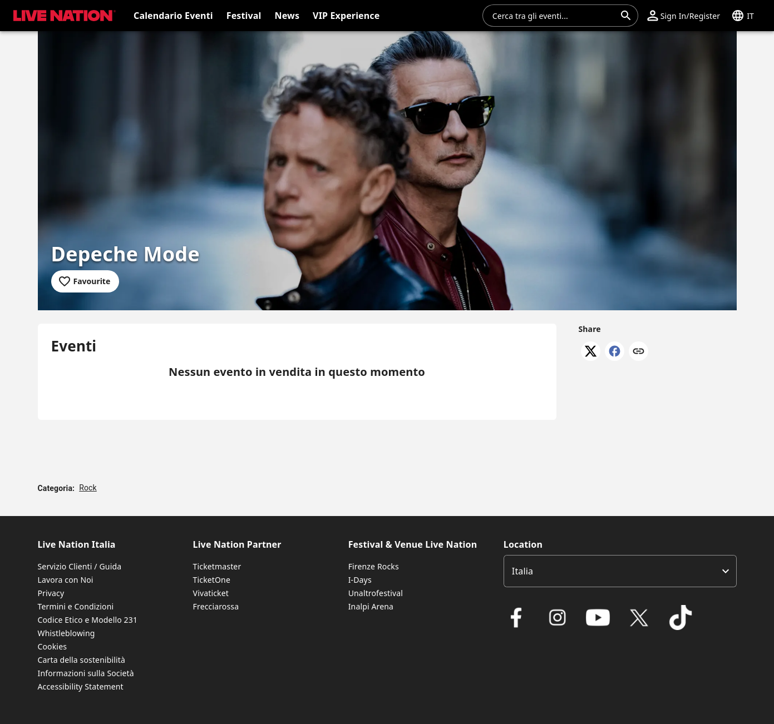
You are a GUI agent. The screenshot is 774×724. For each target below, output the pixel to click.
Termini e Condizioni (76, 606)
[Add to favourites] (85, 281)
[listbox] (620, 571)
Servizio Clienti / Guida (80, 566)
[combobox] (553, 15)
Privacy (51, 593)
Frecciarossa (216, 606)
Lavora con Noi (65, 579)
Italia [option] (522, 571)
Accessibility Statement (81, 686)
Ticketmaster (217, 566)
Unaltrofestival (375, 593)
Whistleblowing (66, 633)
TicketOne (211, 579)
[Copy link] (638, 352)
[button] (683, 15)
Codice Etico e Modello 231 (88, 619)
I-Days (360, 579)
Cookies (52, 646)
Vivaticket (211, 593)
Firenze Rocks (373, 566)
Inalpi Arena (370, 606)
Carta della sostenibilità (81, 659)
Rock (88, 487)
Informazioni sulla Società (86, 673)
